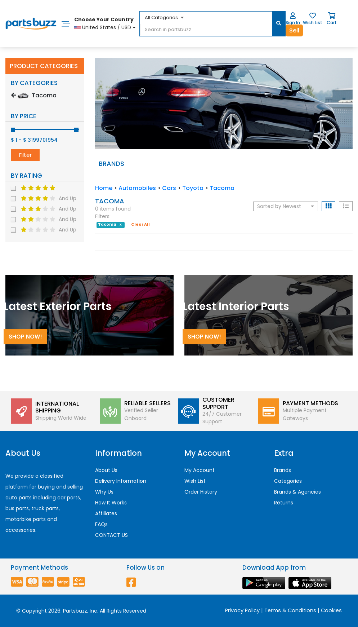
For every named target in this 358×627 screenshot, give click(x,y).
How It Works (111, 502)
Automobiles (137, 188)
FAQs (101, 524)
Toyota (192, 188)
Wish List (195, 481)
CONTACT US (111, 535)
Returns (283, 502)
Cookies (331, 610)
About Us (106, 470)
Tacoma (222, 188)
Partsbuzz (75, 610)
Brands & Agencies (297, 491)
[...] (195, 30)
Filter (25, 155)
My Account (199, 470)
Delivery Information (120, 481)
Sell (294, 30)
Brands (282, 470)
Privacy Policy (242, 610)
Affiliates (106, 513)
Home (103, 188)
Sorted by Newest (285, 206)
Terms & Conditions (290, 610)
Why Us (104, 491)
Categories (288, 481)
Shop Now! (25, 336)
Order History (200, 491)
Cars (169, 188)
